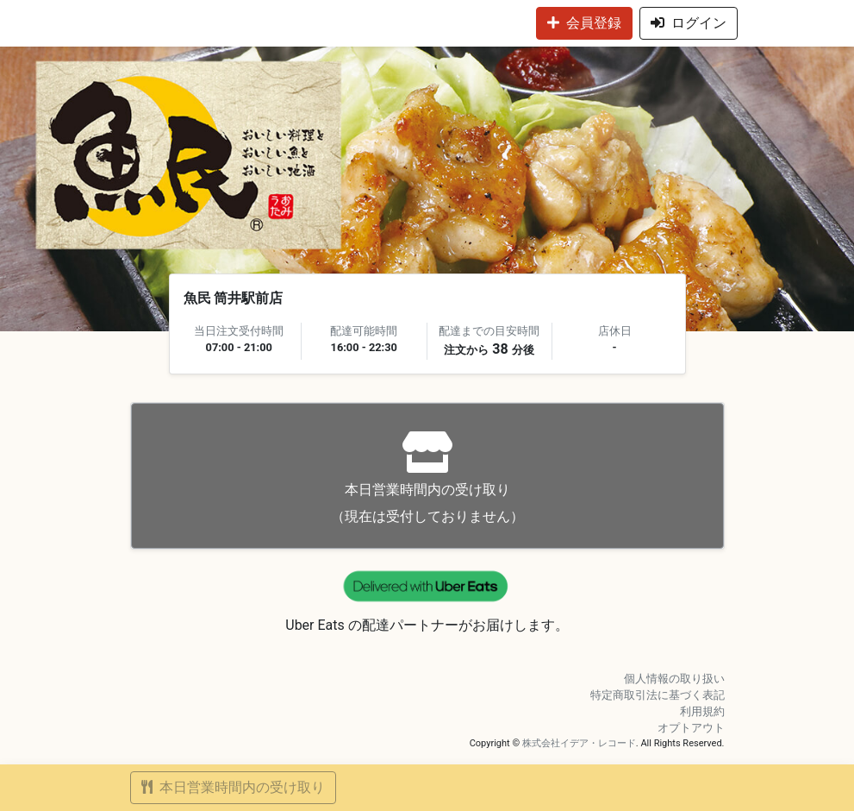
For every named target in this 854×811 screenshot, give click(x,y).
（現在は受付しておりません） (427, 477)
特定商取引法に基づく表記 (657, 694)
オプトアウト (691, 727)
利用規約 (702, 711)
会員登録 (584, 23)
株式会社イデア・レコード (579, 743)
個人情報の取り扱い (674, 678)
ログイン (688, 23)
